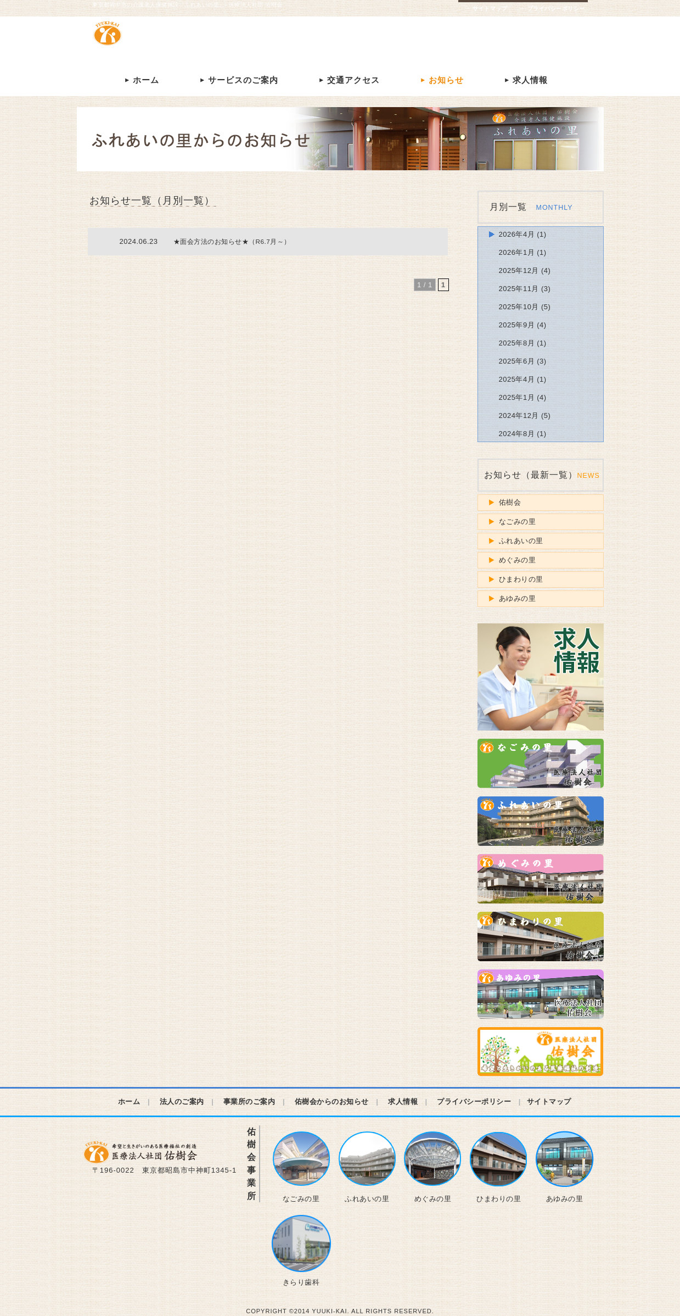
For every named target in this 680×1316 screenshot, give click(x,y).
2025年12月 (519, 270)
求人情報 (525, 80)
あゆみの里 (517, 598)
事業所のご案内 (249, 1101)
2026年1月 (517, 252)
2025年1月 (517, 397)
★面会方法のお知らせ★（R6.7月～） (232, 241)
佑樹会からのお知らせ (332, 1101)
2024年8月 (517, 434)
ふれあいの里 (521, 541)
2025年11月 (519, 289)
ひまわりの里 (521, 579)
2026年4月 (517, 234)
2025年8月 (517, 343)
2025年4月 (517, 379)
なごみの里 (517, 521)
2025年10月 (519, 307)
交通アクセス (348, 80)
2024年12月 (519, 415)
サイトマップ (485, 8)
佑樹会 (510, 502)
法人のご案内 (182, 1101)
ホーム (140, 80)
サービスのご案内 (237, 80)
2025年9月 (517, 325)
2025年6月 (517, 361)
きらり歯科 (301, 1250)
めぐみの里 (517, 560)
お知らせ (441, 80)
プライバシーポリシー (551, 8)
